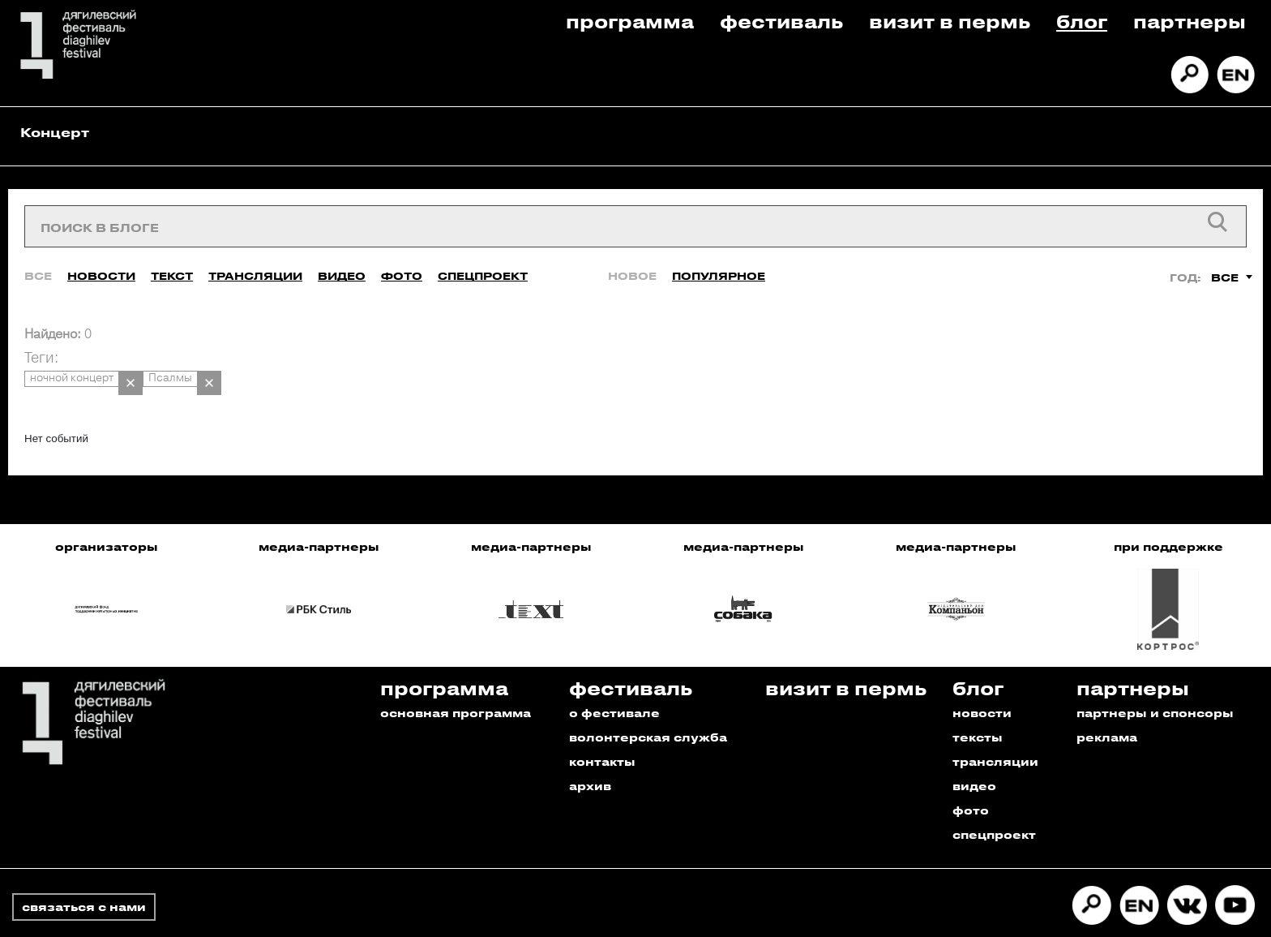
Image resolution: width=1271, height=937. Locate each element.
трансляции (995, 731)
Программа (630, 21)
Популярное (718, 262)
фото (970, 780)
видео (974, 756)
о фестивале (614, 683)
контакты (602, 731)
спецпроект (994, 804)
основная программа (455, 683)
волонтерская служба (648, 707)
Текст (172, 262)
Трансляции (255, 262)
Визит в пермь (949, 21)
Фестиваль (781, 21)
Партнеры (1189, 21)
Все (38, 262)
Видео (342, 262)
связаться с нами (84, 876)
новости (982, 683)
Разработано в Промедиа (1168, 915)
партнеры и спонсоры (1155, 683)
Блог (1081, 21)
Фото (401, 262)
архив (590, 756)
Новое (632, 262)
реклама (1106, 707)
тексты (977, 707)
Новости (101, 262)
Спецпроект (483, 262)
